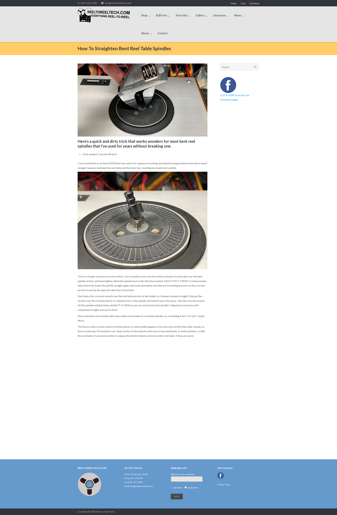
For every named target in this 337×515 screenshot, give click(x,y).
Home (234, 3)
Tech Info (181, 15)
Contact (162, 33)
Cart (243, 3)
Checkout (254, 3)
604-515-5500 (89, 3)
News (238, 15)
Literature (219, 15)
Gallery (200, 15)
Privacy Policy (223, 484)
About (145, 33)
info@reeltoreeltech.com (118, 3)
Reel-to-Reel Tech (105, 511)
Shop (144, 15)
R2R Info (161, 15)
